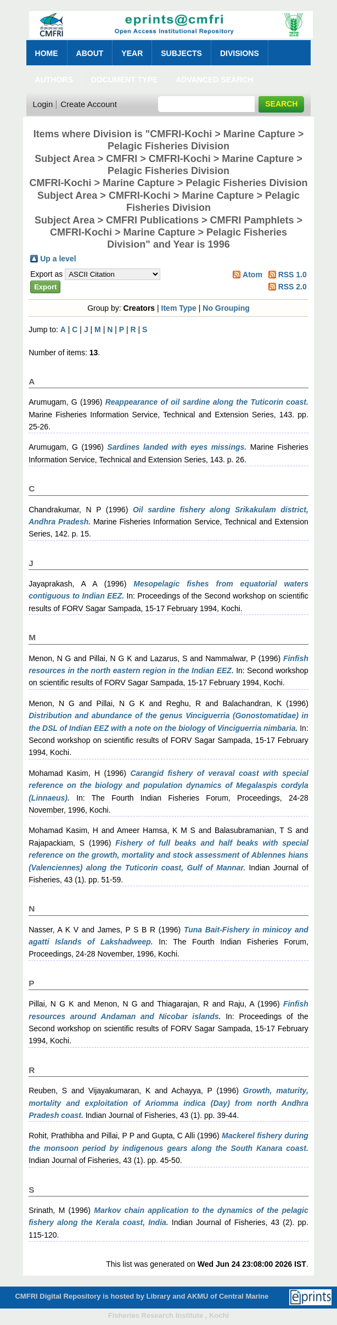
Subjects (181, 53)
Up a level (58, 258)
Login (43, 104)
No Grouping (226, 308)
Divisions (239, 53)
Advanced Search (214, 79)
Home (46, 53)
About (90, 53)
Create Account (88, 104)
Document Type (124, 79)
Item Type (178, 308)
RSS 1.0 (292, 274)
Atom (252, 274)
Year (132, 53)
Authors (54, 79)
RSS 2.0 (292, 286)
